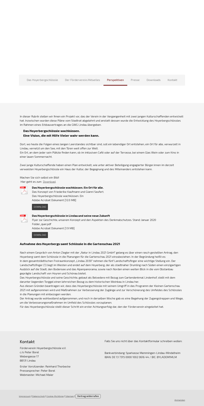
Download (49, 181)
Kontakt (172, 79)
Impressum (24, 396)
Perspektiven (115, 79)
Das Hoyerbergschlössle (42, 79)
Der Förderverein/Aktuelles (82, 79)
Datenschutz (38, 396)
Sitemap (69, 396)
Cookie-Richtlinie (55, 396)
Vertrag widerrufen (88, 396)
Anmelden (180, 400)
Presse (135, 79)
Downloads (154, 79)
